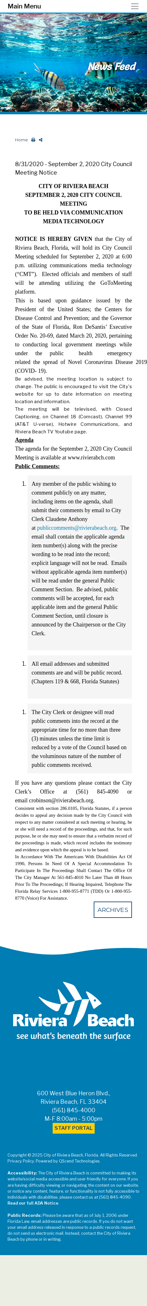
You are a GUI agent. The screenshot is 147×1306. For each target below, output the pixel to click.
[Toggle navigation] (136, 6)
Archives (112, 909)
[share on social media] (39, 140)
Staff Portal (74, 1128)
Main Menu (24, 6)
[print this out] (32, 140)
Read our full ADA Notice (33, 1203)
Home (21, 140)
